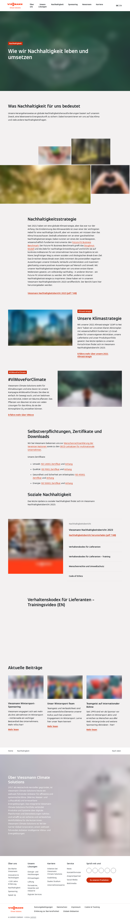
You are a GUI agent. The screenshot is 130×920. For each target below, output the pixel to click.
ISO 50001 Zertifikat (50, 483)
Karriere (99, 4)
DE (117, 5)
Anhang (69, 464)
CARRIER (33, 917)
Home (10, 751)
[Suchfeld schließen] (112, 5)
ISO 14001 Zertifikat (50, 464)
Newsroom (86, 4)
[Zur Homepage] (15, 6)
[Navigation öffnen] (1, 5)
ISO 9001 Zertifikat (50, 469)
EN (121, 5)
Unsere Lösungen (42, 5)
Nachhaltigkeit (57, 4)
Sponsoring (73, 4)
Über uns (32, 5)
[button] (103, 911)
